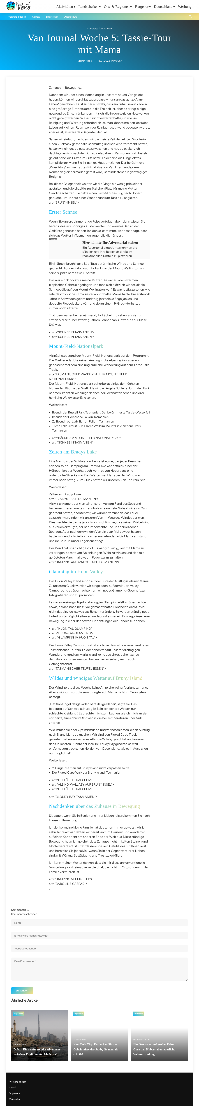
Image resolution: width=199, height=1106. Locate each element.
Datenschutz (70, 16)
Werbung (185, 7)
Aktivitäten (64, 7)
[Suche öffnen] (190, 17)
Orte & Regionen (117, 7)
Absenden (22, 990)
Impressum (52, 16)
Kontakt (36, 16)
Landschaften (88, 7)
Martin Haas (85, 60)
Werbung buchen (16, 16)
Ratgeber (141, 7)
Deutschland (163, 7)
